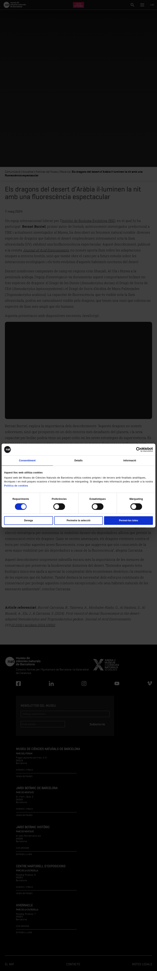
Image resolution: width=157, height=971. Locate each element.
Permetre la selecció (78, 520)
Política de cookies (16, 485)
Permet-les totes (128, 520)
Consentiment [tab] (27, 460)
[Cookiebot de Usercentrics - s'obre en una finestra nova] (135, 449)
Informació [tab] (129, 460)
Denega (28, 520)
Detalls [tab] (78, 460)
